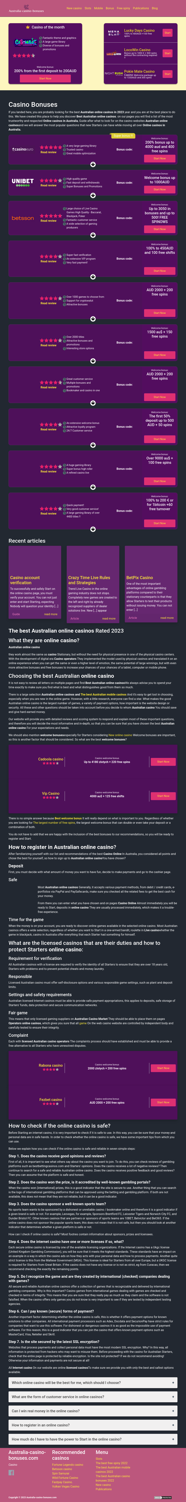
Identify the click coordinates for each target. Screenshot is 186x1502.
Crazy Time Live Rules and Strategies (89, 580)
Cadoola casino (50, 759)
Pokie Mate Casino (139, 71)
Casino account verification (25, 580)
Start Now (45, 78)
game (83, 1023)
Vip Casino (51, 793)
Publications (141, 8)
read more (50, 614)
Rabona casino (51, 1065)
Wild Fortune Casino (65, 1478)
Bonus (110, 8)
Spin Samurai (60, 1473)
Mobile (98, 8)
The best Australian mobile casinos (103, 694)
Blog (155, 8)
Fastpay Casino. (62, 1482)
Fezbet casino (50, 1099)
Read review (48, 152)
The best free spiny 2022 (112, 1463)
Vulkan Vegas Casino (65, 1486)
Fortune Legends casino (67, 1464)
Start (167, 32)
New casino (74, 8)
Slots (88, 8)
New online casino (120, 735)
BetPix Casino (139, 577)
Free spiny (123, 8)
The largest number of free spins (54, 822)
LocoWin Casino (137, 50)
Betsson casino (62, 1469)
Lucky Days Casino (139, 30)
